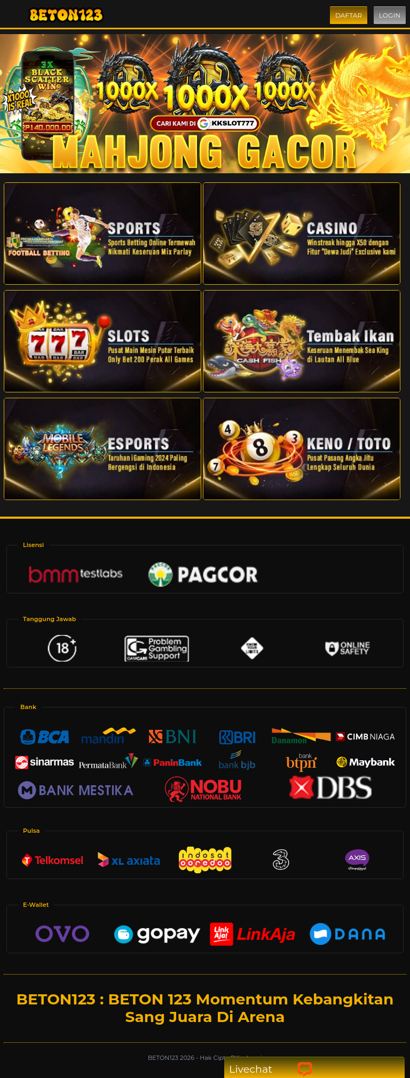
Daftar (348, 15)
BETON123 (164, 1057)
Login (389, 15)
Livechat (271, 1069)
